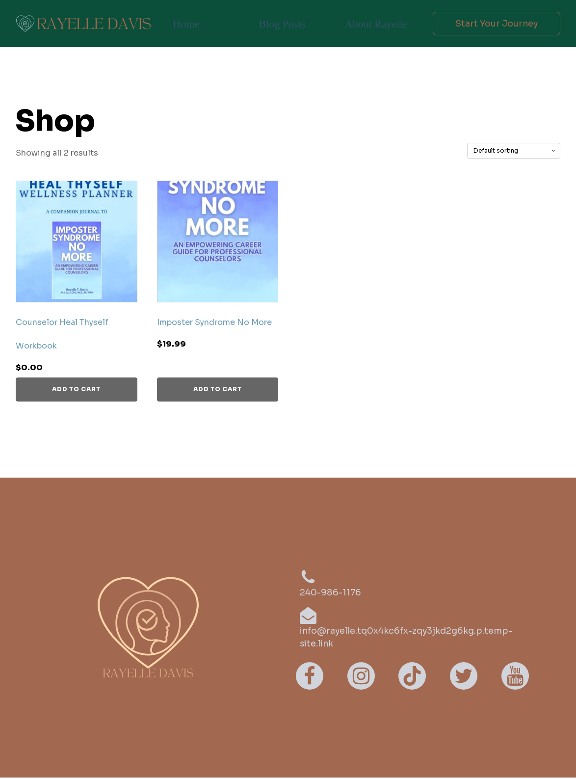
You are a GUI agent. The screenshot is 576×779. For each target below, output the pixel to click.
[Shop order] (513, 151)
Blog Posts (280, 24)
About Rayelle (372, 24)
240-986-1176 (331, 593)
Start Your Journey (494, 23)
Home (186, 24)
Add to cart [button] (76, 389)
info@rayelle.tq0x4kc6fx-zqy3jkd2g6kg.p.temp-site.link (408, 638)
